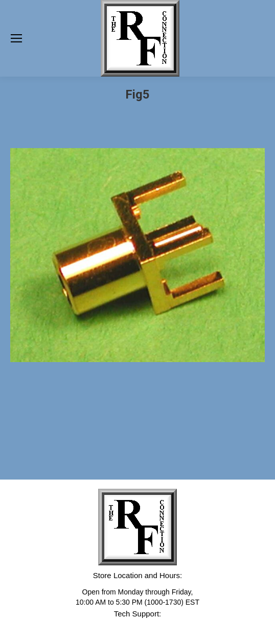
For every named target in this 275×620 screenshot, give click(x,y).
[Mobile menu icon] (16, 38)
